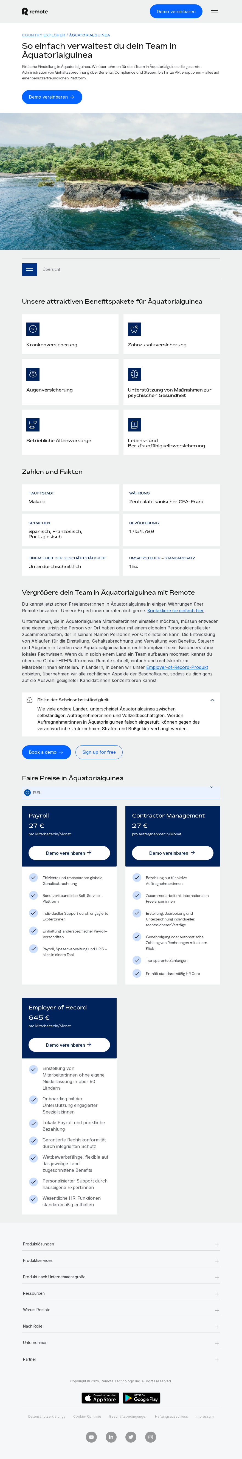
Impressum (205, 1416)
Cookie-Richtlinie (87, 1416)
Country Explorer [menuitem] (43, 35)
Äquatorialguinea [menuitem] (89, 35)
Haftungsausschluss (171, 1416)
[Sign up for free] (99, 752)
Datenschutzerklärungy (47, 1416)
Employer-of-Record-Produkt (177, 667)
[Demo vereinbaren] (176, 11)
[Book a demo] (46, 752)
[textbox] (121, 792)
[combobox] (121, 793)
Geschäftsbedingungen (128, 1416)
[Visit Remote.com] (35, 11)
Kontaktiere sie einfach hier (175, 610)
